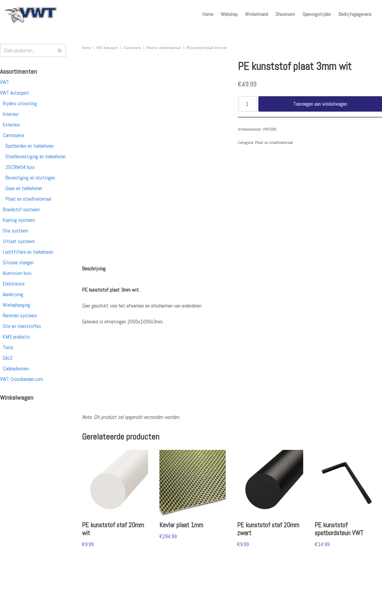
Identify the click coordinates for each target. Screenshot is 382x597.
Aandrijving (13, 294)
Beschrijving (94, 268)
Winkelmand (256, 14)
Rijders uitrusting (20, 103)
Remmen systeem (20, 315)
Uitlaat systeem (19, 241)
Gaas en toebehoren (23, 188)
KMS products (16, 336)
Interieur (11, 114)
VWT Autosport (14, 92)
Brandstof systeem (21, 209)
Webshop (229, 14)
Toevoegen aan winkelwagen (320, 103)
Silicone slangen (18, 262)
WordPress (73, 589)
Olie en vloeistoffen (22, 326)
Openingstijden (316, 14)
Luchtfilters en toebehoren (28, 251)
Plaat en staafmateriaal (28, 198)
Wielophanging (16, 304)
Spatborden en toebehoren (29, 145)
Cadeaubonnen (16, 368)
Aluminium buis (17, 273)
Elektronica (13, 283)
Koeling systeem (19, 220)
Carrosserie (13, 135)
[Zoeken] (27, 50)
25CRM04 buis (20, 167)
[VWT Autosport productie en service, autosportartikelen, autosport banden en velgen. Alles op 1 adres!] (30, 14)
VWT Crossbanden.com (21, 379)
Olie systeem (15, 230)
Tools (8, 347)
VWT (4, 82)
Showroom (285, 14)
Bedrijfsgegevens (355, 14)
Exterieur (11, 124)
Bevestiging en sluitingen (30, 177)
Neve (9, 589)
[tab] (94, 268)
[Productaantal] (247, 104)
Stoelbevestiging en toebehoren (35, 156)
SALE (8, 357)
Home (207, 14)
